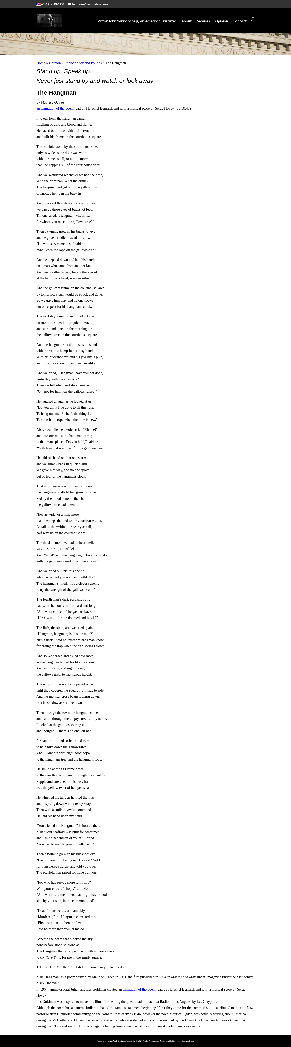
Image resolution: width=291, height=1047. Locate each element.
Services (203, 21)
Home (40, 63)
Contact (240, 21)
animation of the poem (139, 989)
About (186, 21)
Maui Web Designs (116, 1041)
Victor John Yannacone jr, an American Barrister (137, 21)
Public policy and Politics (83, 63)
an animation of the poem (55, 108)
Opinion (221, 21)
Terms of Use (188, 1041)
